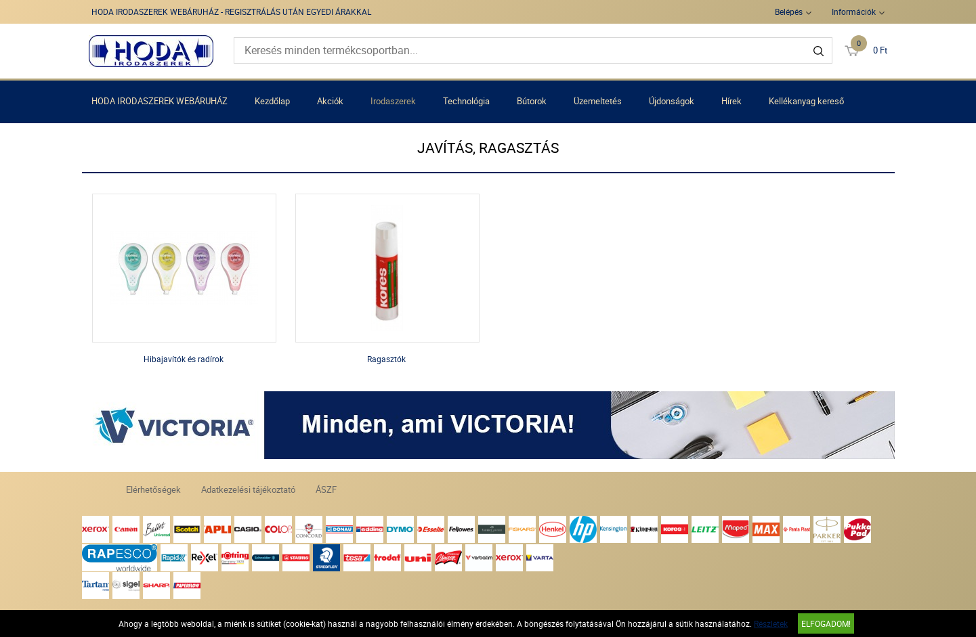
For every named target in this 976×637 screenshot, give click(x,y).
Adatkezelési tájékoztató (248, 489)
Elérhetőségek (153, 489)
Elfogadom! (826, 623)
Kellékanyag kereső (806, 101)
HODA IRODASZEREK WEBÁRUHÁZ (159, 101)
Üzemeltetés (598, 101)
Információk (854, 11)
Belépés (789, 11)
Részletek (771, 623)
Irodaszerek (393, 101)
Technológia (466, 101)
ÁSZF (326, 489)
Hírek (731, 101)
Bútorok (532, 101)
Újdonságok (671, 101)
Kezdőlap (272, 101)
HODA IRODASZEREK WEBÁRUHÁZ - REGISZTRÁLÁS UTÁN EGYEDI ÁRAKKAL (231, 11)
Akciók (330, 101)
